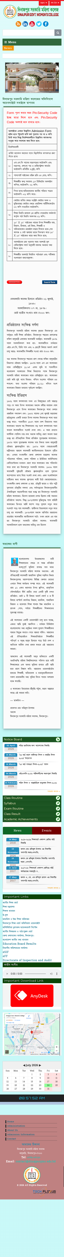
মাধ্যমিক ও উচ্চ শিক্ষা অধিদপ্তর (16, 919)
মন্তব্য (43, 3)
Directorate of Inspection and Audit (27, 960)
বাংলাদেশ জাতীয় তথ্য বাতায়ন (15, 939)
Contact (11, 1138)
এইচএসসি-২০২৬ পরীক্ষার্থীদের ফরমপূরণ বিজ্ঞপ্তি (38, 773)
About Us (12, 1130)
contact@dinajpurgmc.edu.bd (36, 1161)
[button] (9, 78)
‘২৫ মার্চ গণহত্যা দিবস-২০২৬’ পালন (33, 764)
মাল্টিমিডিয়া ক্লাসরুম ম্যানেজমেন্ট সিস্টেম (20, 927)
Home (10, 1121)
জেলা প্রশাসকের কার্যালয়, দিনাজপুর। (18, 935)
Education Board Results (19, 943)
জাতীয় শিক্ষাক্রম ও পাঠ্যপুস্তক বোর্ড (17, 931)
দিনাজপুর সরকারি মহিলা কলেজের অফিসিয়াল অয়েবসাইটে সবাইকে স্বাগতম (28, 101)
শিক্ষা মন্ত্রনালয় (9, 906)
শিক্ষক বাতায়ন (9, 910)
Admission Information (21, 1134)
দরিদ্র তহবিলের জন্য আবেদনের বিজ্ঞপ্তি (34, 745)
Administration (16, 1126)
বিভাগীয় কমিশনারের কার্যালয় (15, 948)
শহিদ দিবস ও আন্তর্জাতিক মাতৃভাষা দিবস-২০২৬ (38, 783)
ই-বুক (5, 915)
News (17, 830)
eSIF (6, 952)
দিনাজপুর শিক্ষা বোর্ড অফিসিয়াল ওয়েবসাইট (21, 923)
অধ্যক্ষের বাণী (10, 544)
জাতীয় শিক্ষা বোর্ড (10, 902)
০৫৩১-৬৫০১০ (33, 1157)
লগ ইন (55, 3)
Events (46, 830)
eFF (5, 956)
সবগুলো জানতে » (54, 791)
